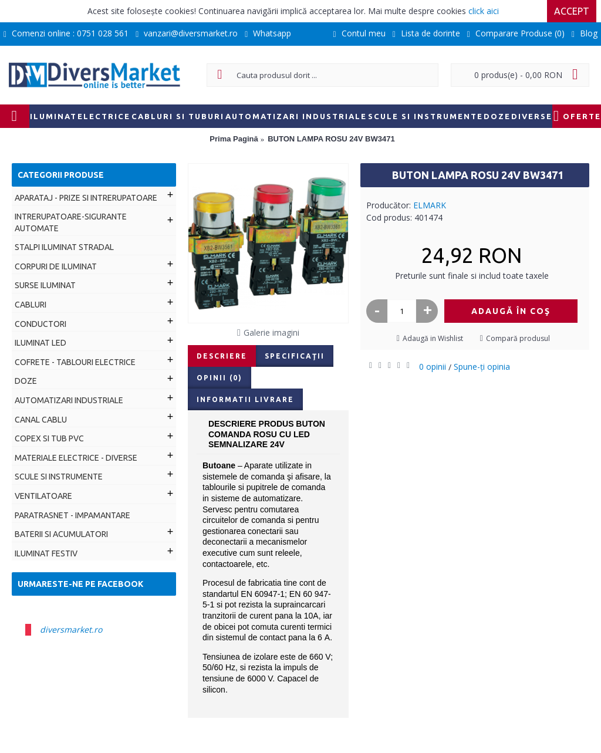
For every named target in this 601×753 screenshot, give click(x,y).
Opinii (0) (219, 377)
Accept (571, 11)
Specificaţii (295, 356)
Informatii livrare (245, 399)
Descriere (222, 356)
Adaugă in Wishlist (433, 338)
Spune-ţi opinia (482, 366)
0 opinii (432, 366)
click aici (483, 10)
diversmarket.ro (71, 629)
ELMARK (429, 205)
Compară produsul (518, 338)
